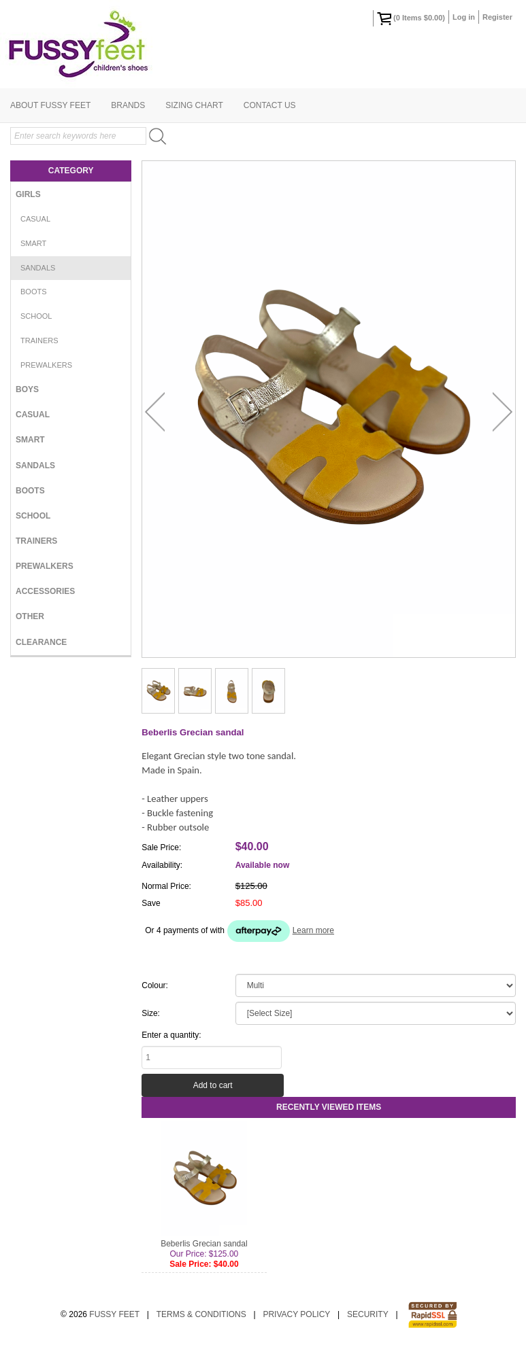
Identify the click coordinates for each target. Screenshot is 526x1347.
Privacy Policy (296, 1314)
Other (30, 616)
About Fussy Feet (50, 105)
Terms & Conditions (201, 1314)
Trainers (39, 340)
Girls (28, 194)
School (36, 316)
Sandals (37, 268)
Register (497, 17)
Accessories (45, 591)
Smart (33, 243)
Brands (128, 105)
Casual (35, 219)
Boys (27, 389)
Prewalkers (46, 365)
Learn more (313, 930)
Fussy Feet (114, 1314)
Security (368, 1314)
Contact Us (270, 105)
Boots (33, 291)
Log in (464, 17)
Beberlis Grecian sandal (204, 1243)
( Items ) (411, 18)
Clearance (41, 642)
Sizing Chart (194, 105)
